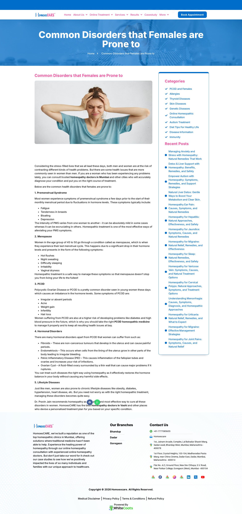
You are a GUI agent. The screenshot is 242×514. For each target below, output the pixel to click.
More (164, 15)
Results (136, 15)
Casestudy (150, 14)
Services (121, 15)
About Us (80, 15)
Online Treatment (101, 15)
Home (67, 14)
